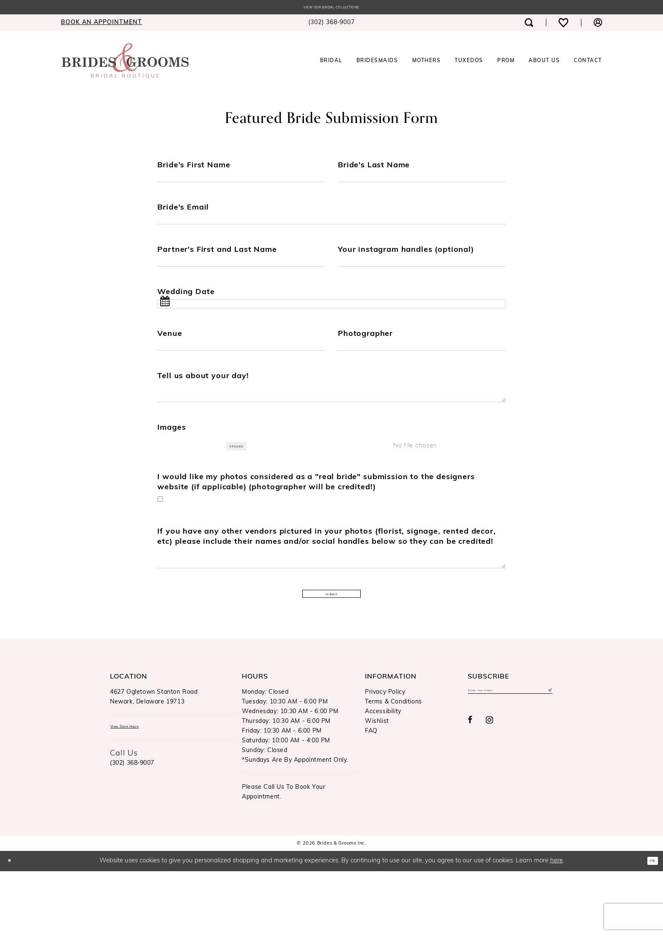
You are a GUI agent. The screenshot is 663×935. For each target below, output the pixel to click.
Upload (240, 491)
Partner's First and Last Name (217, 264)
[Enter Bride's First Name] (241, 183)
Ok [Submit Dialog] (649, 924)
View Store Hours (137, 793)
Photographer (365, 361)
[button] (598, 25)
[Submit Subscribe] (548, 756)
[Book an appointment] (101, 25)
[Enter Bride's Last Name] (422, 183)
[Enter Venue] (241, 375)
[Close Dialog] (13, 924)
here (556, 924)
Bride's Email (183, 216)
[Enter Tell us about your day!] (331, 431)
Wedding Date (185, 312)
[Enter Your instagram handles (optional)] (422, 279)
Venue (169, 361)
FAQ (371, 795)
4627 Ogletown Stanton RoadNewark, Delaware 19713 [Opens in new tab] (154, 761)
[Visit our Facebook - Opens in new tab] (470, 788)
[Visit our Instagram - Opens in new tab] (489, 788)
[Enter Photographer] (422, 375)
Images (171, 472)
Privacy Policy (385, 756)
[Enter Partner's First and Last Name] (241, 279)
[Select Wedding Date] (331, 327)
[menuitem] (101, 25)
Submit (332, 657)
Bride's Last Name (374, 168)
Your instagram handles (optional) (406, 264)
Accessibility (383, 775)
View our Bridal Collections (331, 9)
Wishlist (377, 785)
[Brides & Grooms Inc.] (125, 63)
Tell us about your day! (203, 409)
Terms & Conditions (393, 766)
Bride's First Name (193, 168)
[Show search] (529, 25)
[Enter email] (510, 756)
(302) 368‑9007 (132, 832)
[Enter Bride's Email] (331, 231)
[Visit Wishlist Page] (563, 25)
